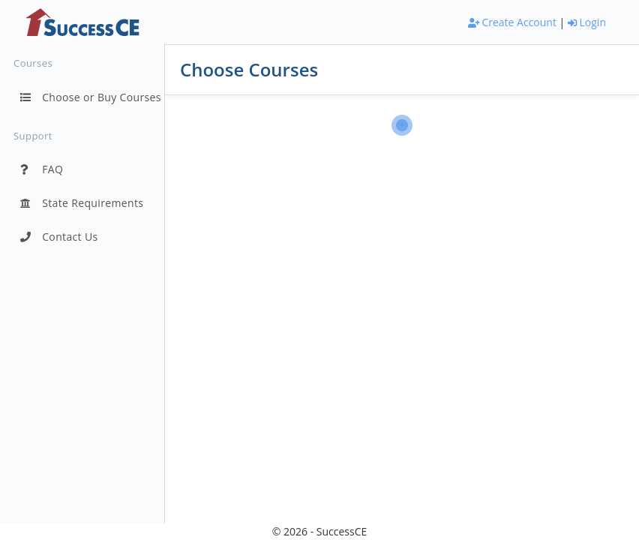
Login (587, 22)
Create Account (512, 22)
